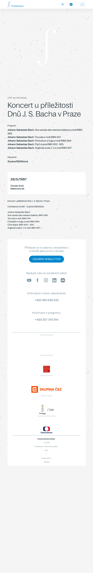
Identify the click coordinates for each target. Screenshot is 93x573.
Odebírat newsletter (46, 259)
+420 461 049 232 (47, 300)
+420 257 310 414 (46, 319)
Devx (46, 450)
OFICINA (46, 462)
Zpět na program (17, 98)
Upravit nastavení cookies (46, 439)
